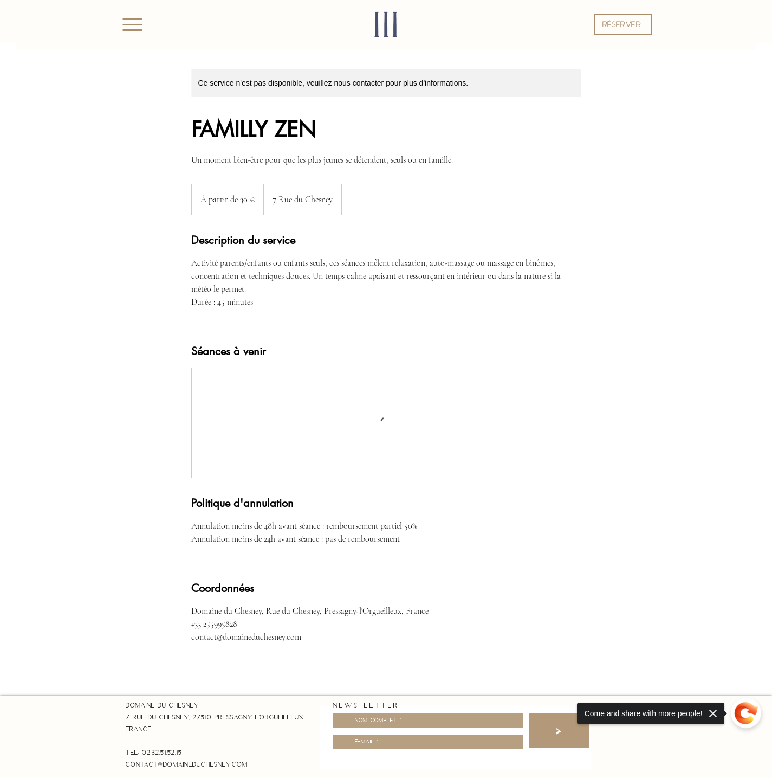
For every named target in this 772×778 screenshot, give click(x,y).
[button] (623, 24)
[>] (559, 730)
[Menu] (132, 24)
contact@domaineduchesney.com (187, 764)
